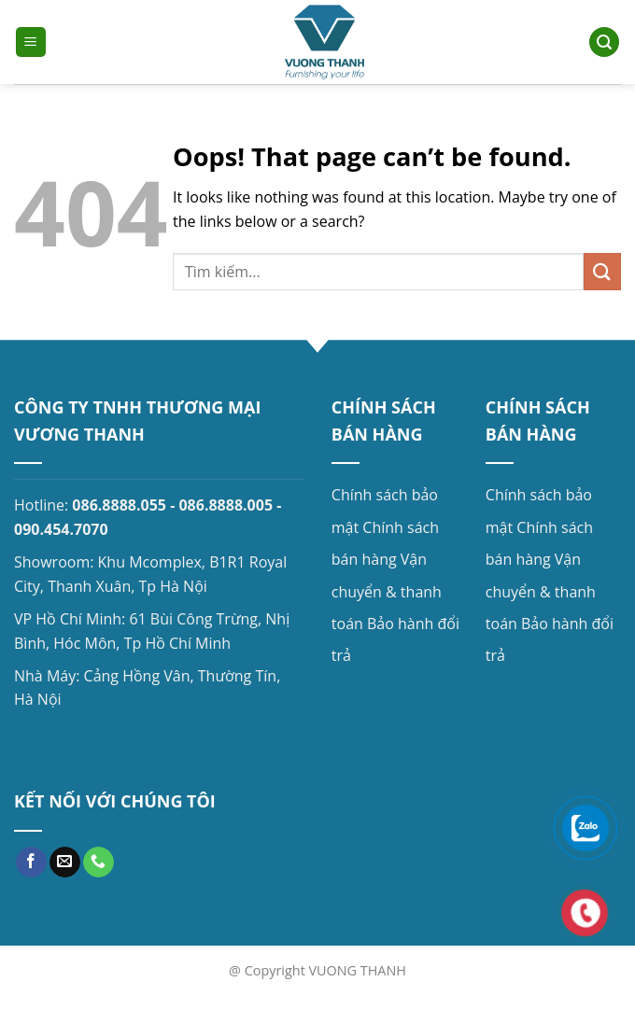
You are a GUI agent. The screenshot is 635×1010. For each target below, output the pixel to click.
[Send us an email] (64, 862)
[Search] (604, 42)
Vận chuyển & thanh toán (387, 591)
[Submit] (602, 271)
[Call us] (98, 862)
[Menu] (31, 42)
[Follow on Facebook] (31, 862)
